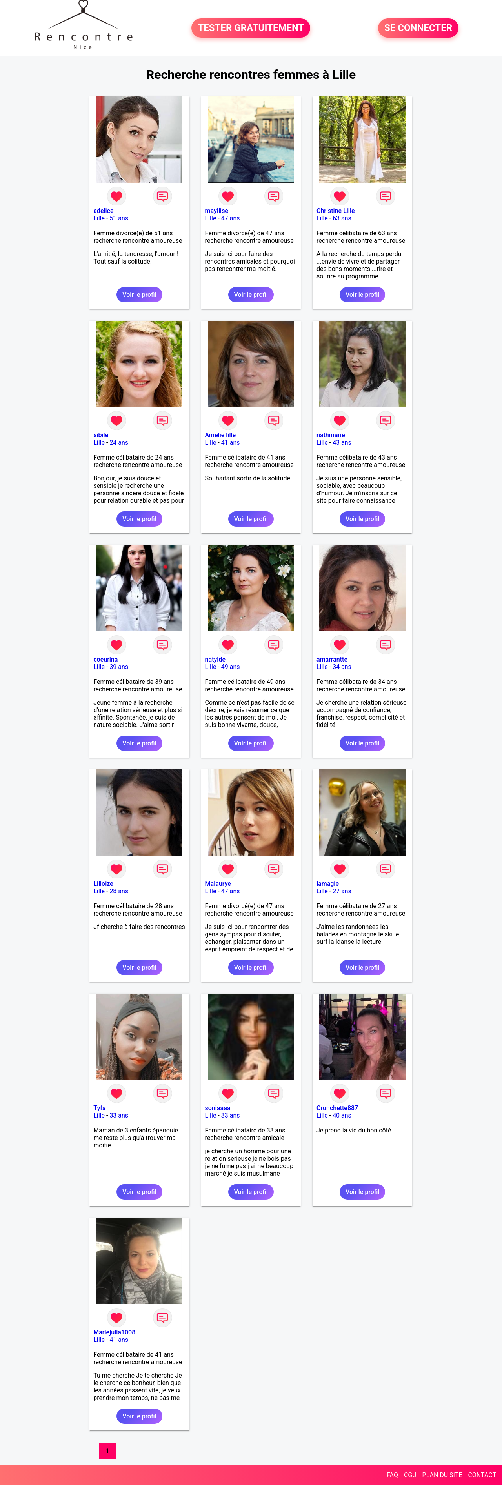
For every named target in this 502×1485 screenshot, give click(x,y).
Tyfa (99, 1108)
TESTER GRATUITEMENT (251, 28)
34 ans (342, 667)
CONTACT (482, 1475)
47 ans (230, 218)
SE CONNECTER (418, 28)
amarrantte (331, 659)
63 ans (342, 218)
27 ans (342, 891)
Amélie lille (220, 435)
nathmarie (330, 435)
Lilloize (103, 883)
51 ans (118, 218)
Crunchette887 (337, 1108)
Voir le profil (139, 294)
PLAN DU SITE (442, 1475)
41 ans (230, 442)
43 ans (342, 442)
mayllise (216, 210)
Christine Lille (335, 210)
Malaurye (218, 883)
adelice (103, 210)
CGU (410, 1475)
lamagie (327, 883)
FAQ (392, 1475)
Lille (99, 218)
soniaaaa (218, 1108)
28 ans (118, 891)
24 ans (118, 442)
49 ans (230, 667)
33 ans (118, 1115)
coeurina (105, 659)
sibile (100, 435)
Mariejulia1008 (114, 1332)
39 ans (118, 667)
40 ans (342, 1115)
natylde (215, 659)
